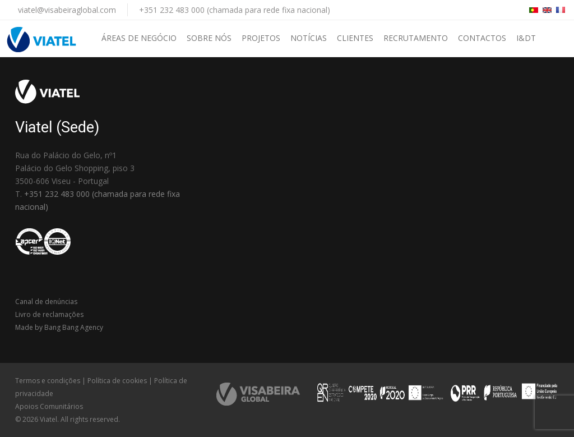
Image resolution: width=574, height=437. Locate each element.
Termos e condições (47, 380)
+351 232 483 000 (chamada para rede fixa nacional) (234, 9)
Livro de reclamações (49, 314)
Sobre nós (209, 38)
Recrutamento (415, 38)
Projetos (261, 38)
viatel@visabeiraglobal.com (67, 9)
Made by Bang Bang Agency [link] (59, 327)
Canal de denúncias (46, 301)
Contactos (482, 38)
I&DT (526, 38)
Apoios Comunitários (49, 406)
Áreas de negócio (139, 38)
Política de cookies (117, 380)
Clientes (355, 38)
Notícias (308, 38)
